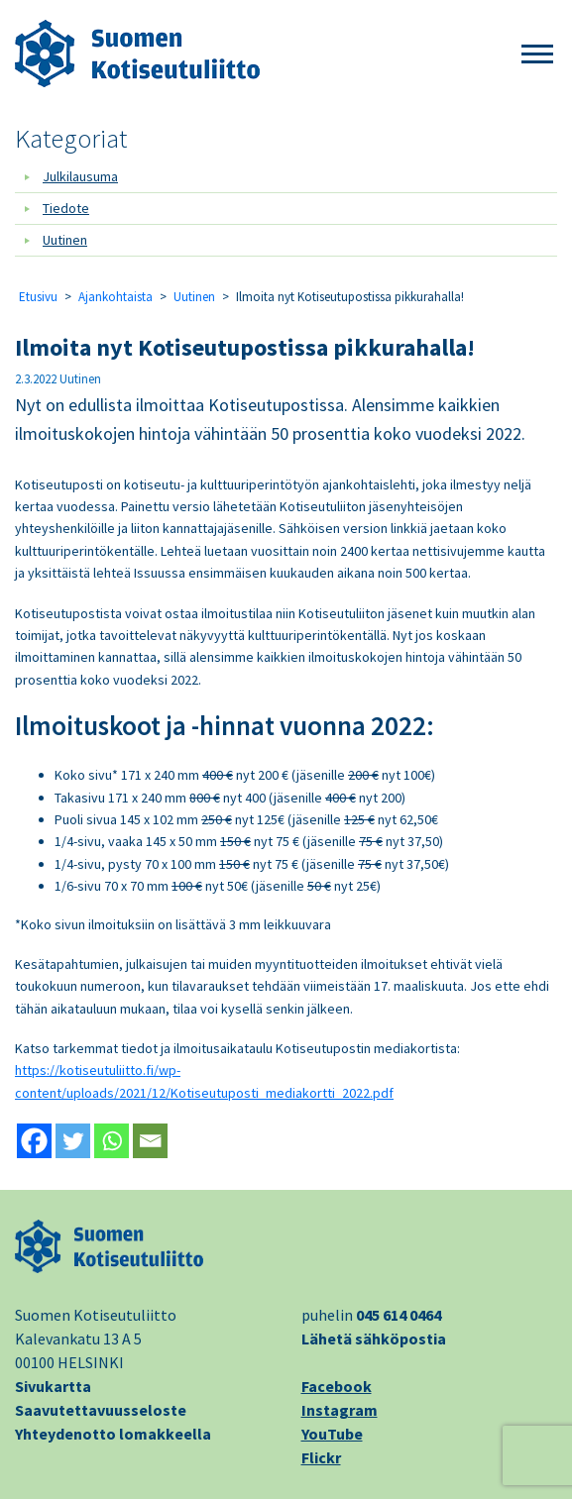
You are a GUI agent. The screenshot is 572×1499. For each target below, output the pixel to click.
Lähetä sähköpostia (373, 1338)
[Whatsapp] (111, 1141)
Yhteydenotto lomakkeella (113, 1434)
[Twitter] (73, 1141)
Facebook (336, 1386)
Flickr (321, 1457)
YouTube (332, 1434)
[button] (537, 55)
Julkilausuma (80, 176)
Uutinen (65, 240)
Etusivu (38, 296)
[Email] (150, 1141)
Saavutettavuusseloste (100, 1410)
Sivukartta (53, 1386)
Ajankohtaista (115, 296)
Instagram (339, 1410)
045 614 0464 (398, 1315)
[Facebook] (34, 1141)
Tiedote (66, 208)
